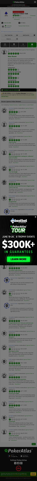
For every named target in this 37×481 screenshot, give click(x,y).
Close (35, 216)
